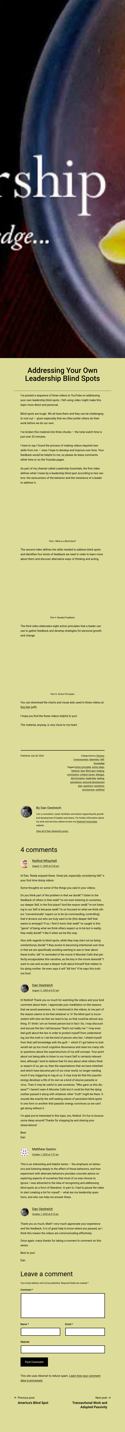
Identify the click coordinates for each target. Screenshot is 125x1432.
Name (25, 1324)
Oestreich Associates (86, 821)
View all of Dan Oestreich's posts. (52, 831)
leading (100, 778)
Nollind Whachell (44, 861)
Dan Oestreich (42, 985)
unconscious (88, 789)
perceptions (76, 782)
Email (69, 1324)
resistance (99, 786)
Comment (27, 1289)
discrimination (78, 778)
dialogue (100, 774)
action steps (98, 767)
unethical (100, 789)
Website (25, 1341)
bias (83, 771)
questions (88, 786)
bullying (100, 771)
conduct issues (87, 774)
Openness (94, 759)
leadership (91, 778)
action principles (83, 767)
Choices (100, 755)
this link (25, 707)
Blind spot (91, 771)
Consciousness (80, 759)
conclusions (73, 774)
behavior (75, 771)
